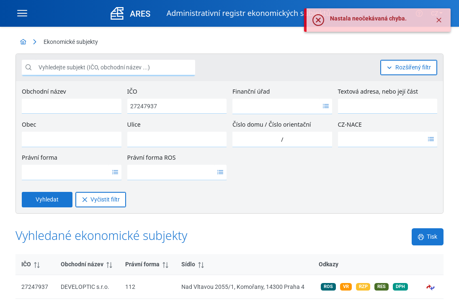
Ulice (134, 124)
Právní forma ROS (151, 157)
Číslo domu (247, 124)
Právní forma (39, 157)
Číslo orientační (289, 124)
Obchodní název (44, 91)
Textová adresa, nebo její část (378, 91)
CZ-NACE (350, 124)
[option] (276, 106)
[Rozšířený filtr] (408, 67)
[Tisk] (428, 236)
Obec (29, 124)
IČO (132, 91)
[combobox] (276, 106)
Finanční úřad (251, 91)
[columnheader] (35, 264)
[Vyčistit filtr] (100, 199)
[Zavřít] (439, 20)
